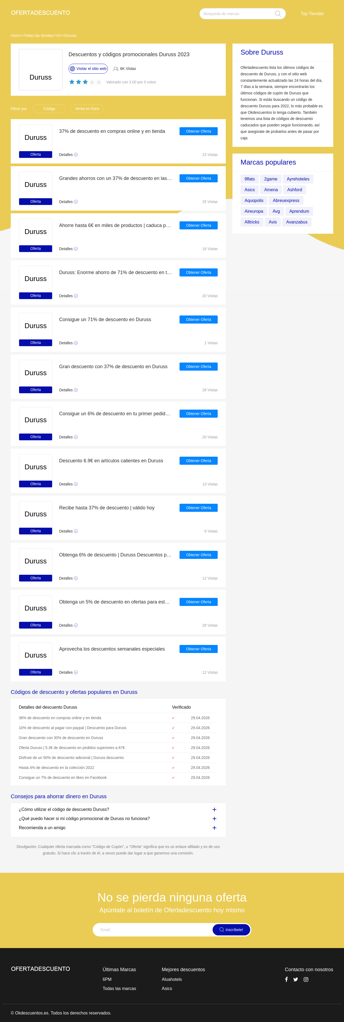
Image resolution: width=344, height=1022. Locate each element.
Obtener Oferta (198, 131)
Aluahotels (172, 979)
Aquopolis (254, 200)
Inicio (15, 35)
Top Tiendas (312, 13)
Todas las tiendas (38, 35)
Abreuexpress (286, 200)
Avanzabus (296, 222)
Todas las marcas (119, 988)
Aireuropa (254, 211)
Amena (271, 189)
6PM (107, 979)
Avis (273, 222)
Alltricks (252, 222)
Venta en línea (87, 109)
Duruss (70, 35)
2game (270, 179)
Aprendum (299, 211)
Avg (276, 211)
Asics (250, 189)
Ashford (294, 189)
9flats (250, 179)
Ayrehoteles (298, 179)
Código (49, 109)
